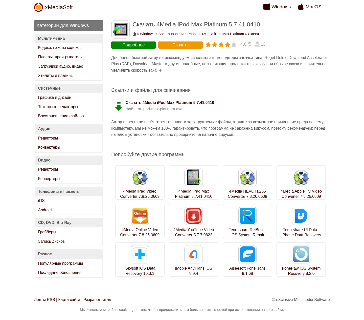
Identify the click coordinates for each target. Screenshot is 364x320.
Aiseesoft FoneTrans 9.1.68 (247, 271)
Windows (281, 6)
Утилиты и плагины (55, 75)
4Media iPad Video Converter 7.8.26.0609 (139, 194)
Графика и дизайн (54, 97)
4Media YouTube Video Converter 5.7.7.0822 (193, 232)
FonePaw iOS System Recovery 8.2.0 (301, 271)
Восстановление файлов (61, 116)
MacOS (313, 6)
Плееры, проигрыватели (60, 57)
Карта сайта (69, 300)
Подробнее (133, 44)
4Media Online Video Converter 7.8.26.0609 (139, 232)
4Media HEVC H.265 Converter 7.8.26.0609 (247, 194)
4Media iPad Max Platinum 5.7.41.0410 (193, 194)
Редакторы (48, 138)
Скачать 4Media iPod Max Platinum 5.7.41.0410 (170, 102)
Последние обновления (59, 272)
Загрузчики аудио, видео (60, 66)
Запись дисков (51, 241)
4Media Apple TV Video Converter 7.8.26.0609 (301, 194)
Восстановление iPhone (178, 34)
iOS (41, 201)
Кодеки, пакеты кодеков (60, 47)
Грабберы (47, 232)
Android (45, 210)
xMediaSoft (59, 7)
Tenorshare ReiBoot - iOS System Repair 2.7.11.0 (247, 235)
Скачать (254, 34)
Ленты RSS (44, 300)
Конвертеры (49, 147)
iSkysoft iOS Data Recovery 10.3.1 (139, 271)
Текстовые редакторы (58, 107)
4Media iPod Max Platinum (223, 34)
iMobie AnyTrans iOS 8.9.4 (193, 271)
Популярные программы (60, 263)
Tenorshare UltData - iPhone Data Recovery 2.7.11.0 (301, 235)
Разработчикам (98, 300)
